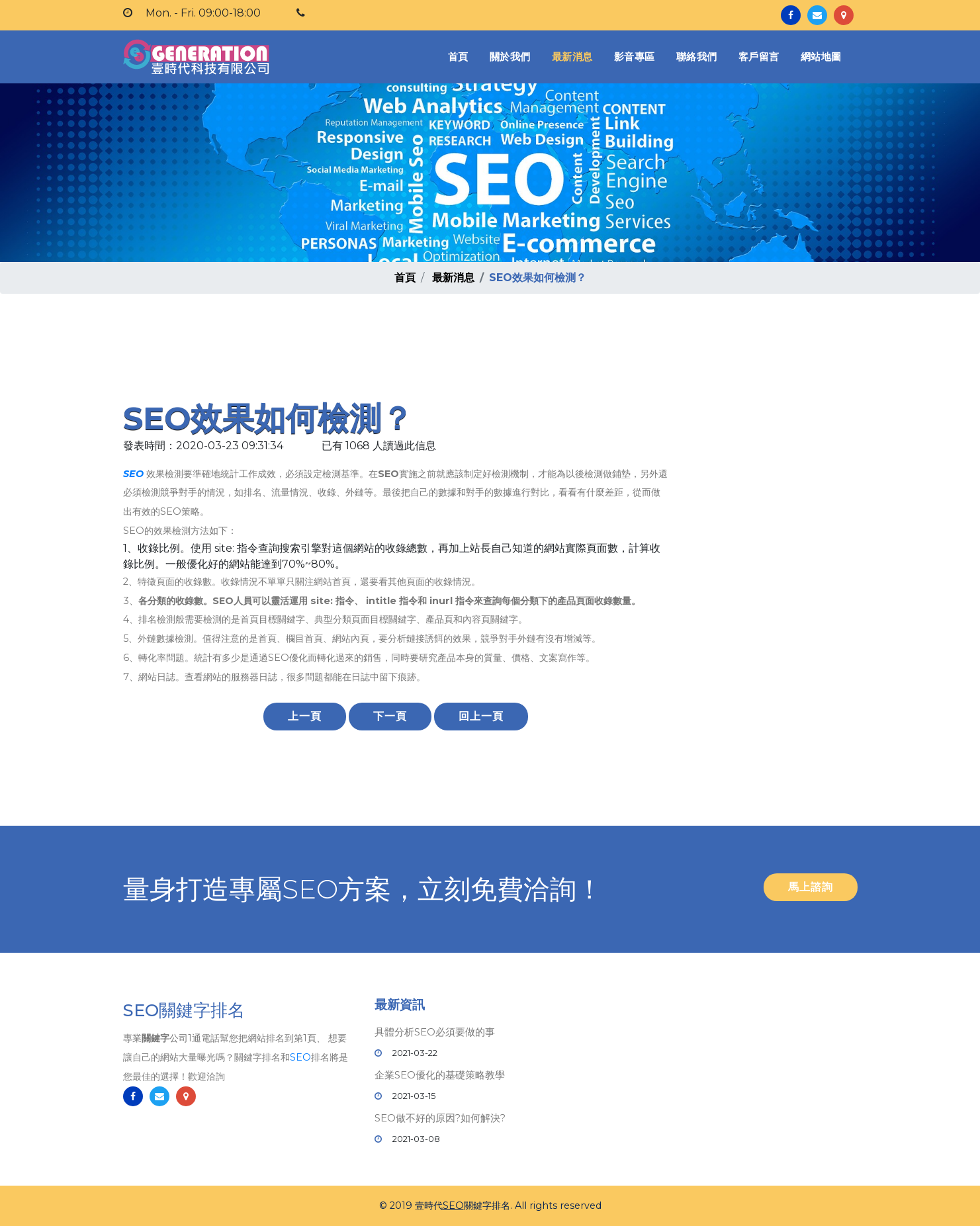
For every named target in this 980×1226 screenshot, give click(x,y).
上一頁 (305, 716)
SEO (133, 474)
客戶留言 (759, 56)
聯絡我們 (696, 56)
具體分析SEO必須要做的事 (435, 1032)
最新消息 (572, 56)
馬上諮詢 (810, 887)
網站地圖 (821, 56)
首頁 (461, 56)
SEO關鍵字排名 (184, 1011)
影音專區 (634, 56)
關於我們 (510, 56)
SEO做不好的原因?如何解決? (440, 1118)
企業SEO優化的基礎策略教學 (440, 1075)
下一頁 (390, 716)
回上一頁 (481, 716)
